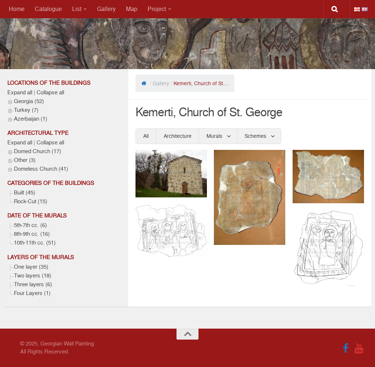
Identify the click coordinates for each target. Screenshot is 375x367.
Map (131, 9)
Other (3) (25, 160)
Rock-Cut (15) (30, 201)
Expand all (19, 92)
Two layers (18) (32, 275)
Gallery (106, 9)
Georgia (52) (29, 101)
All (146, 136)
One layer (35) (31, 266)
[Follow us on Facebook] (346, 348)
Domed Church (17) (37, 151)
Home (17, 9)
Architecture (178, 136)
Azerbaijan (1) (30, 118)
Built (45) (24, 192)
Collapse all (50, 92)
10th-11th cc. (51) (35, 242)
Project (157, 9)
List (76, 9)
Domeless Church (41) (41, 169)
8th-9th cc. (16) (32, 234)
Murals (214, 136)
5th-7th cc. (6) (30, 225)
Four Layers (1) (32, 293)
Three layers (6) (33, 284)
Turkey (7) (26, 110)
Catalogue (48, 9)
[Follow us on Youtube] (359, 348)
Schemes (255, 136)
